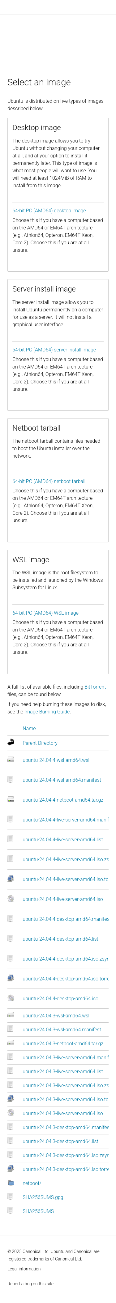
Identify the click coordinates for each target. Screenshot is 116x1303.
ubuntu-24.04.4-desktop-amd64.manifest (67, 919)
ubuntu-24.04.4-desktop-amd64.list (60, 939)
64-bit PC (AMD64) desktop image (49, 211)
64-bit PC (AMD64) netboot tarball (48, 481)
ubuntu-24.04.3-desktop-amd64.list (60, 1141)
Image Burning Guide (47, 712)
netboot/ (32, 1183)
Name (29, 728)
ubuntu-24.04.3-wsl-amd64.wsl (56, 1016)
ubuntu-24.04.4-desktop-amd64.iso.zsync (67, 959)
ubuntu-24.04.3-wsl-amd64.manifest (62, 1030)
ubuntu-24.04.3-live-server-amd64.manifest (69, 1058)
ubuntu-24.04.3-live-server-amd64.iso (63, 1113)
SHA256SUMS (38, 1211)
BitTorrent (95, 687)
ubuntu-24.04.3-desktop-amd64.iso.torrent (68, 1169)
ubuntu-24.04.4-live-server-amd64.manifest (69, 820)
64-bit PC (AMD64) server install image (54, 350)
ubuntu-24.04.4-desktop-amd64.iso (60, 999)
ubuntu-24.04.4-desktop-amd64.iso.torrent (68, 979)
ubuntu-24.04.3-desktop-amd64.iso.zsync (67, 1155)
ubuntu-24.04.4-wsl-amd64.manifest (62, 780)
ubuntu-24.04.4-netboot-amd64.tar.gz (63, 800)
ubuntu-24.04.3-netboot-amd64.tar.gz (63, 1044)
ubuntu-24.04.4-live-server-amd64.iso (63, 899)
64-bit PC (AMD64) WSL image (45, 613)
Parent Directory (40, 743)
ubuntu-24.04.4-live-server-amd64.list (63, 840)
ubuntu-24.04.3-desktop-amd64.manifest (67, 1127)
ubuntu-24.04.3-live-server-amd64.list (63, 1072)
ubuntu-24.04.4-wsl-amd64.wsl (56, 760)
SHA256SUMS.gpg (43, 1197)
